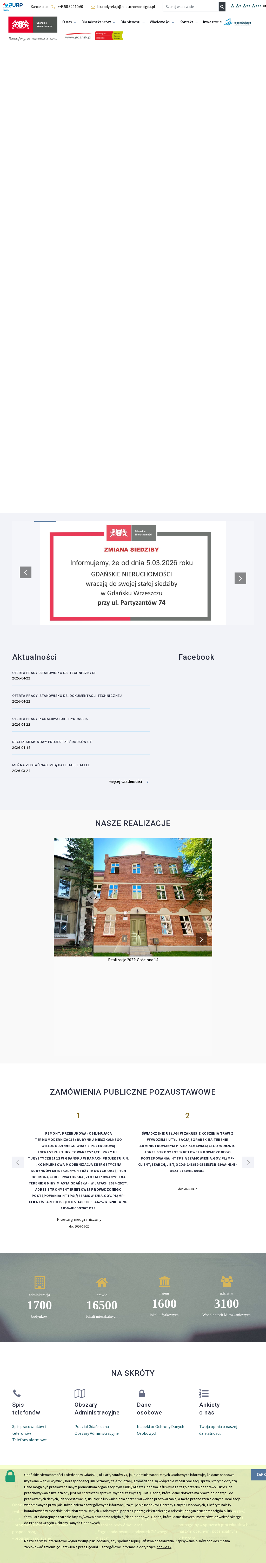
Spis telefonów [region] (26, 1409)
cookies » (164, 1547)
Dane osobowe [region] (149, 1409)
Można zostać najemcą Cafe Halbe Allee (51, 765)
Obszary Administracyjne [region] (97, 1409)
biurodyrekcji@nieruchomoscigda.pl (126, 6)
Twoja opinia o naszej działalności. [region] (218, 1430)
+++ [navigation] (257, 6)
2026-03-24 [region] (21, 771)
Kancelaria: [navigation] (40, 6)
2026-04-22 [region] (21, 678)
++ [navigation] (246, 6)
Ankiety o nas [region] (209, 1409)
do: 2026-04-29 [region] (188, 1189)
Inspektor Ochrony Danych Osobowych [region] (160, 1430)
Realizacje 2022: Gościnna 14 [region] (133, 959)
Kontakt (186, 21)
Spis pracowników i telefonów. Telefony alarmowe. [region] (30, 1433)
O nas (67, 21)
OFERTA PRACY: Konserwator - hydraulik (50, 719)
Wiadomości (160, 21)
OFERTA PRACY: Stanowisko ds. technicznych (54, 673)
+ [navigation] (238, 6)
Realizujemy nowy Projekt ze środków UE (52, 742)
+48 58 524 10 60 (70, 6)
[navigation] (222, 6)
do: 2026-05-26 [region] (79, 1226)
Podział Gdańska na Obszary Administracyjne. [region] (97, 1430)
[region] (133, 573)
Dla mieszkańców (96, 21)
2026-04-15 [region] (21, 748)
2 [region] (187, 1115)
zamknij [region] (261, 1474)
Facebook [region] (196, 657)
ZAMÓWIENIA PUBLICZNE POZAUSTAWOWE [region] (133, 1091)
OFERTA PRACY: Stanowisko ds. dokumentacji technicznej (67, 696)
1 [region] (78, 1115)
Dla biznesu (130, 21)
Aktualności (34, 657)
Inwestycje (212, 21)
